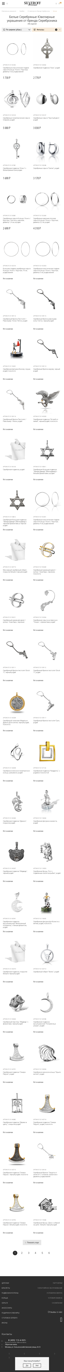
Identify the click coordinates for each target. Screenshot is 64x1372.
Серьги (5, 1303)
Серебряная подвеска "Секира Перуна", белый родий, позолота (15, 1224)
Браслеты (6, 1288)
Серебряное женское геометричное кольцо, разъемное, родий (16, 772)
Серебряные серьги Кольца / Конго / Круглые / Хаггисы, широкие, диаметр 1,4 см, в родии (16, 220)
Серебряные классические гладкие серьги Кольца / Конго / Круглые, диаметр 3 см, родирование (16, 70)
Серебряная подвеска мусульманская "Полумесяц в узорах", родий (44, 1024)
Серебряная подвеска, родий (13, 469)
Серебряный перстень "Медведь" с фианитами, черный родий (15, 1023)
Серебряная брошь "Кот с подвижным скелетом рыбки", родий (46, 872)
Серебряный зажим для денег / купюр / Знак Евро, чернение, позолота (44, 572)
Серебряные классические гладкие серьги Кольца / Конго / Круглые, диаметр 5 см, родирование (46, 270)
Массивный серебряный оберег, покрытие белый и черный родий (15, 571)
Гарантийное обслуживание (50, 1288)
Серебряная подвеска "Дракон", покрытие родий (15, 822)
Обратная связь (11, 1344)
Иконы (4, 1323)
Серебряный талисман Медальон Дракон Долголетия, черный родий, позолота (16, 722)
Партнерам (57, 1283)
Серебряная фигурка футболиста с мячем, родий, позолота (46, 922)
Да (27, 1365)
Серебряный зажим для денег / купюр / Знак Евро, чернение (14, 621)
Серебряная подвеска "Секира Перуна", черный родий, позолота (15, 1173)
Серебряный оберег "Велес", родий (46, 972)
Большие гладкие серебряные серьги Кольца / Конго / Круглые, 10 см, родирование (17, 270)
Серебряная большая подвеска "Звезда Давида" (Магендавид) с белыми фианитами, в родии (45, 471)
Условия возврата (54, 1293)
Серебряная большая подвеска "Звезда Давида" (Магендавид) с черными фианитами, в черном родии (15, 522)
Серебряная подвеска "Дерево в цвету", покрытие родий (15, 1123)
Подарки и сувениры (10, 1313)
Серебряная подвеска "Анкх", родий (46, 68)
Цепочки (5, 1283)
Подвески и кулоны (10, 1293)
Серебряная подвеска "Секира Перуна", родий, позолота (44, 1123)
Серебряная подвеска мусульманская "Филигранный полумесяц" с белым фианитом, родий (15, 924)
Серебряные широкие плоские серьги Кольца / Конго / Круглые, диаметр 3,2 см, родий (45, 220)
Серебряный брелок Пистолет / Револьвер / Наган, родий (14, 420)
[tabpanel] (17, 48)
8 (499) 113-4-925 (16, 1340)
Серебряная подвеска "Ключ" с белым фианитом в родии (14, 169)
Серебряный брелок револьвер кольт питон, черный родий (45, 320)
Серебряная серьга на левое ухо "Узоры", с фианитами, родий (45, 621)
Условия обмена (55, 1298)
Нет (37, 1365)
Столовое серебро (9, 1318)
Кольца (5, 1298)
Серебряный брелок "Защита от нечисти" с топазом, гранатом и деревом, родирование (45, 1174)
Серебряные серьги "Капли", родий (46, 168)
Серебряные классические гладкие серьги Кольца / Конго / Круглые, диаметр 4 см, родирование (46, 521)
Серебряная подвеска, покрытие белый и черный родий (15, 973)
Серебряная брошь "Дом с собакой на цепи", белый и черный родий (46, 1224)
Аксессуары (7, 1308)
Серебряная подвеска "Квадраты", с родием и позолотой (46, 772)
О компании (57, 1303)
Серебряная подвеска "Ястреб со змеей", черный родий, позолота (45, 420)
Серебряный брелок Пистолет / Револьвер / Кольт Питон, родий (15, 320)
